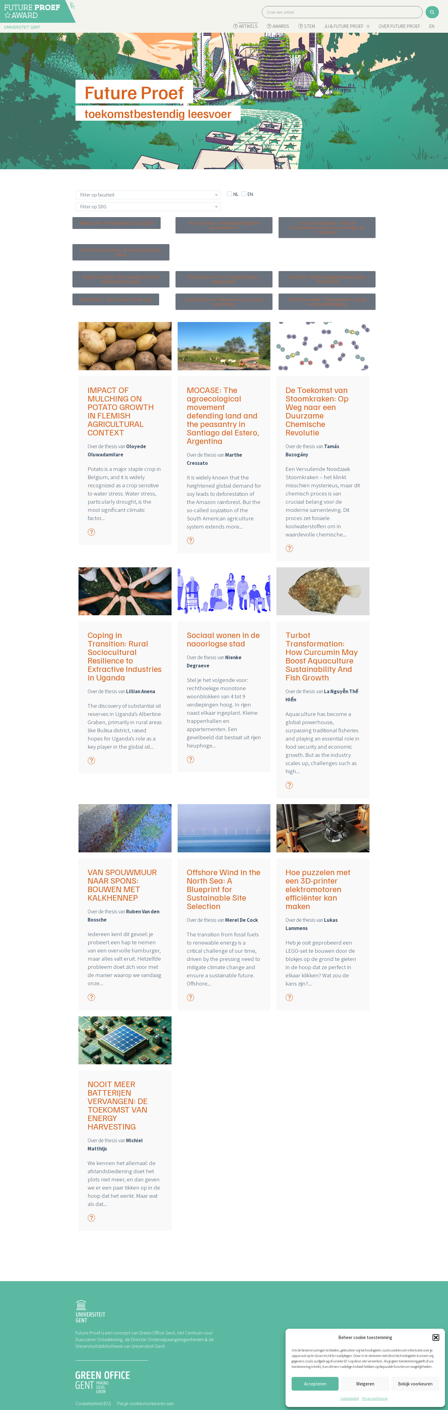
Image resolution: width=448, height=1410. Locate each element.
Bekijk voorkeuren (415, 1384)
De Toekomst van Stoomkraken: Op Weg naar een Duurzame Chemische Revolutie (317, 410)
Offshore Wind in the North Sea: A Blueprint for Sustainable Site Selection (223, 889)
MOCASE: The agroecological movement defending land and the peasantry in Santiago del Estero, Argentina (223, 415)
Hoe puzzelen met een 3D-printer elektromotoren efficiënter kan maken (318, 889)
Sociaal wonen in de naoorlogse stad (223, 638)
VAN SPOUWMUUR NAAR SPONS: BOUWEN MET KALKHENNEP (122, 884)
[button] (436, 1337)
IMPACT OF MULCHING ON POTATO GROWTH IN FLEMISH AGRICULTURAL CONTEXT (121, 410)
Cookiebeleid (349, 1398)
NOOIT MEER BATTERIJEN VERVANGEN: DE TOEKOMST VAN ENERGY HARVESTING (118, 1104)
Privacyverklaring (374, 1398)
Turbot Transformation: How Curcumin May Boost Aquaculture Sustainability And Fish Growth (322, 655)
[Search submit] (432, 12)
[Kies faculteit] (148, 194)
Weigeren (365, 1384)
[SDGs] (148, 206)
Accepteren (315, 1384)
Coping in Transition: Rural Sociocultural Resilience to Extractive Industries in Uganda (125, 655)
